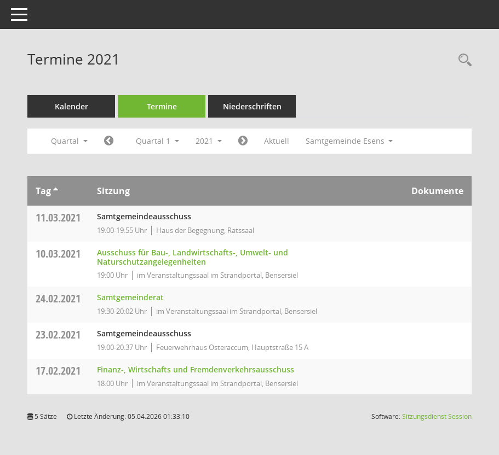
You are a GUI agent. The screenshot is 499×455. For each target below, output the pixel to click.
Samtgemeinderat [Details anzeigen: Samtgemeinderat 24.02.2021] (130, 297)
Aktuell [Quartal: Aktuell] (276, 141)
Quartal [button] (69, 141)
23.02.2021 (58, 334)
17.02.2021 (58, 370)
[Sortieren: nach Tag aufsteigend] (55, 191)
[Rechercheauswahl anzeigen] (462, 60)
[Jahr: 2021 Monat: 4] (243, 141)
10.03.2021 (58, 253)
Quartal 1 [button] (157, 141)
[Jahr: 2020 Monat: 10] (109, 141)
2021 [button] (209, 141)
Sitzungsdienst (437, 416)
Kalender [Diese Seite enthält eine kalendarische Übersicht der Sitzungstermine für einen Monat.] (71, 106)
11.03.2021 (58, 217)
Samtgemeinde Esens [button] (349, 141)
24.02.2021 (58, 298)
